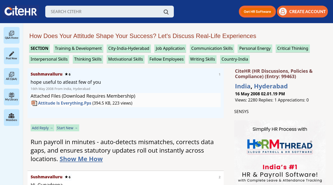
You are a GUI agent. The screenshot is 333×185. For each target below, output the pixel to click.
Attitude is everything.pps (64, 103)
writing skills (202, 59)
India (243, 86)
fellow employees (166, 59)
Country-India (235, 59)
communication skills (212, 48)
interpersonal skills (49, 59)
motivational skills (125, 59)
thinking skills (88, 59)
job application (170, 48)
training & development (78, 48)
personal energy (255, 48)
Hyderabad (271, 86)
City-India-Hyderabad (128, 48)
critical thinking (292, 48)
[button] (257, 11)
